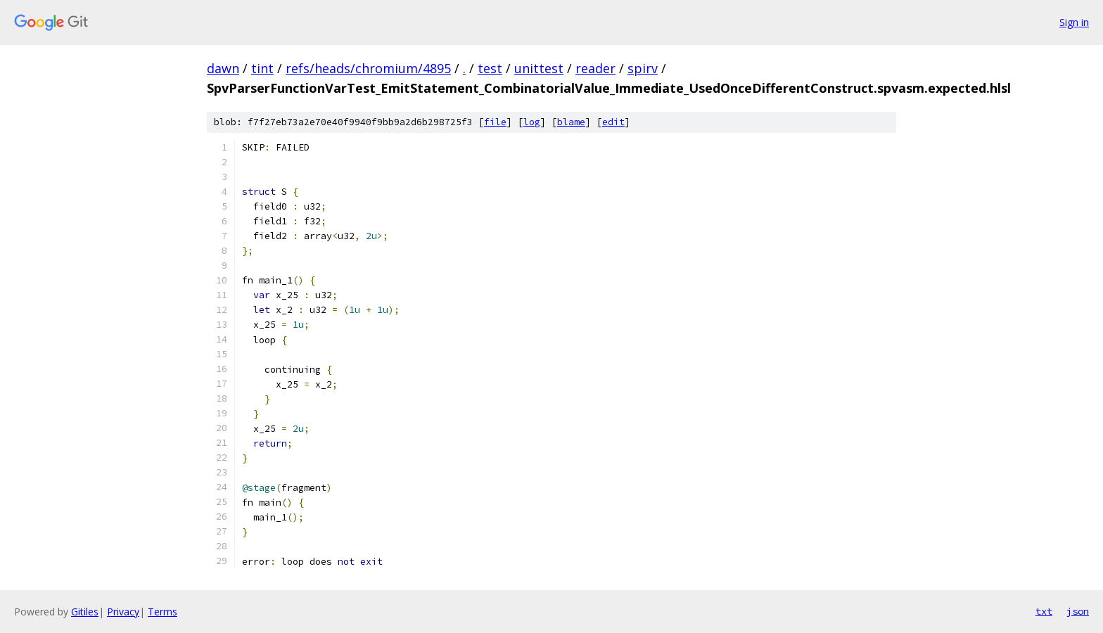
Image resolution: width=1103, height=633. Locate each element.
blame (571, 122)
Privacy (123, 611)
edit (613, 122)
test (490, 68)
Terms (162, 611)
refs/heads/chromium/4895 (368, 68)
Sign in (1074, 22)
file (495, 122)
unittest (538, 68)
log (531, 122)
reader (595, 68)
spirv (642, 68)
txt (1043, 611)
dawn (223, 68)
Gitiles (84, 611)
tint (262, 68)
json (1077, 611)
